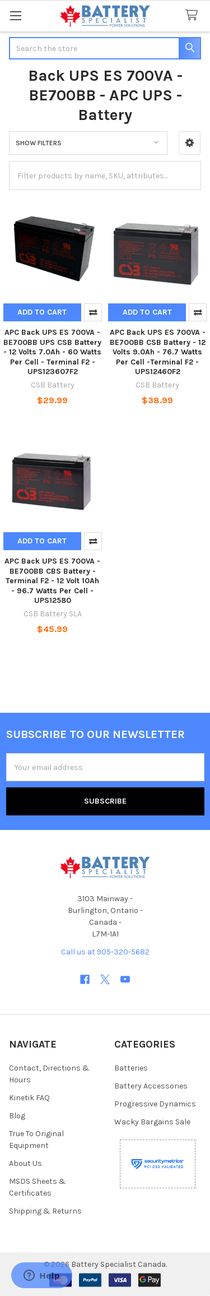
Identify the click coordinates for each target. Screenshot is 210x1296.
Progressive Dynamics (155, 1104)
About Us (25, 1163)
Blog (17, 1115)
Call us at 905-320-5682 (105, 952)
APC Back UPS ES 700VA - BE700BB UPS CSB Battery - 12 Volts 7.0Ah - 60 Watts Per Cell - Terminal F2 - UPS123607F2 (52, 352)
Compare (93, 312)
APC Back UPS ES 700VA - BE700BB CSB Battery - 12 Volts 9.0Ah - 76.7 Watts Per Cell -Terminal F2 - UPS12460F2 (158, 352)
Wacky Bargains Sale (152, 1122)
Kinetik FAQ (29, 1098)
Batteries (131, 1068)
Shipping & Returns (45, 1211)
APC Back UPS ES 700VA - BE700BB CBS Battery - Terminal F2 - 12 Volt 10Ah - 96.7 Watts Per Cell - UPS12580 (52, 580)
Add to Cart (42, 312)
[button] (189, 143)
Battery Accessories (151, 1086)
